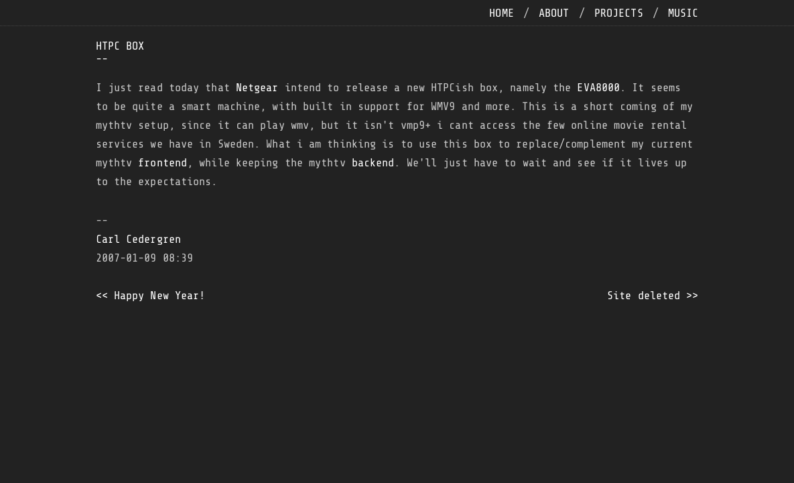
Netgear (257, 87)
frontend (162, 162)
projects (618, 13)
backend (373, 162)
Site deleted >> (653, 295)
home (501, 13)
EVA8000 (598, 87)
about (554, 13)
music (683, 13)
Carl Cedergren (138, 239)
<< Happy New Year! (151, 295)
